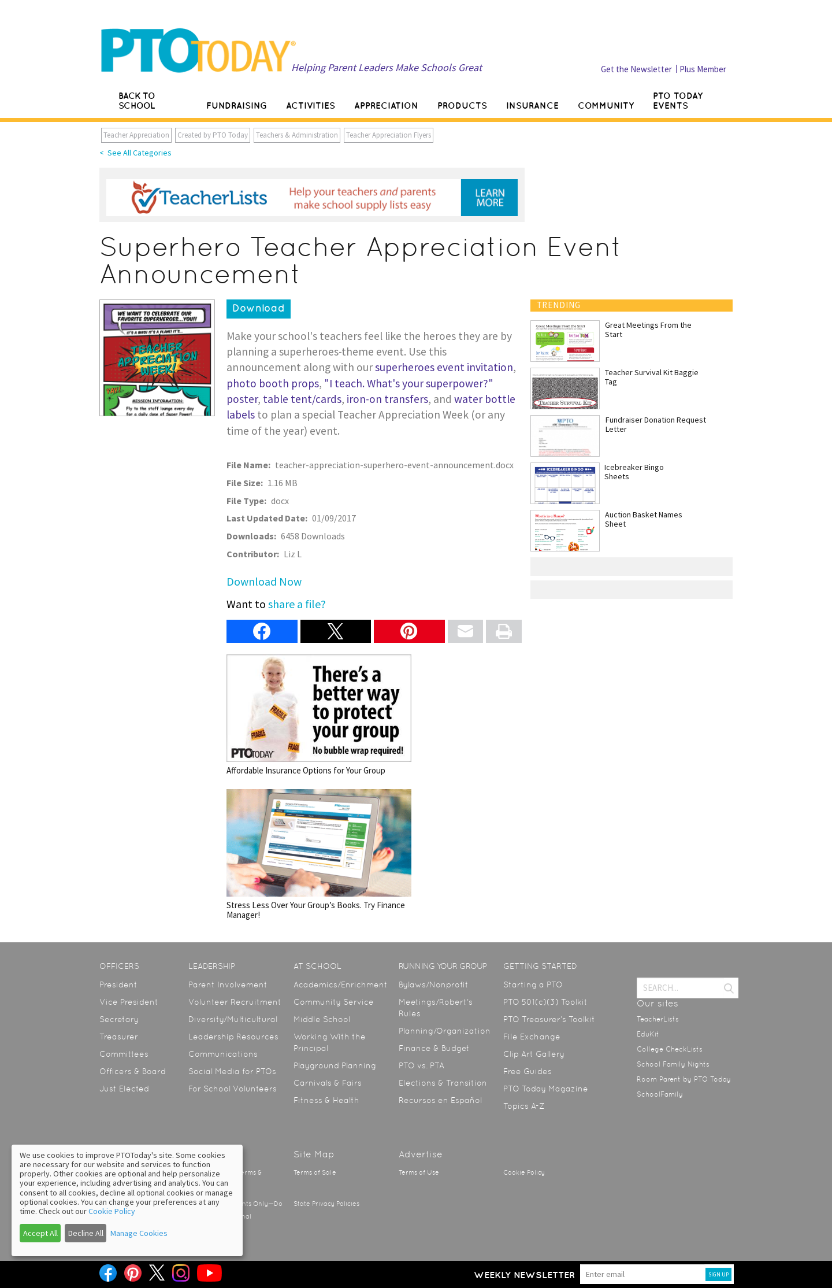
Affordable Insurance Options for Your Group (318, 714)
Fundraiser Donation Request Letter (656, 424)
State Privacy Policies (326, 1204)
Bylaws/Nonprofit (434, 984)
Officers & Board (132, 1071)
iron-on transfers (387, 399)
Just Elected (124, 1088)
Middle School (322, 1019)
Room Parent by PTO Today (684, 1079)
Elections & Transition (443, 1082)
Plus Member (702, 69)
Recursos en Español (440, 1100)
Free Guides (527, 1071)
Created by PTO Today (212, 135)
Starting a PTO (533, 984)
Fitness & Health (326, 1100)
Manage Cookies (139, 1233)
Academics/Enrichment (341, 984)
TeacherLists (658, 1019)
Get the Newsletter (636, 69)
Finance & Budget (434, 1048)
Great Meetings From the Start (648, 329)
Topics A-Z (523, 1106)
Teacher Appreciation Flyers (388, 135)
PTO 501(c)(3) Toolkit (545, 1001)
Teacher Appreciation (136, 135)
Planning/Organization (445, 1030)
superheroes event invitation (444, 367)
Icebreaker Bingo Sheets (634, 472)
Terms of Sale (315, 1172)
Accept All (40, 1233)
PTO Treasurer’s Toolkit (549, 1019)
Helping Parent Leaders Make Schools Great (386, 67)
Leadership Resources (233, 1036)
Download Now (264, 581)
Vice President (128, 1001)
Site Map (314, 1154)
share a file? (297, 604)
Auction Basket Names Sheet (643, 519)
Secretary (119, 1019)
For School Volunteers (232, 1088)
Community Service (334, 1001)
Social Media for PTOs (232, 1071)
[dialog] (127, 1200)
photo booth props (272, 383)
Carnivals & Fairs (328, 1082)
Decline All (85, 1233)
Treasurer (118, 1036)
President (118, 984)
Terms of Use (419, 1172)
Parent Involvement (228, 984)
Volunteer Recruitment (234, 1001)
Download (258, 308)
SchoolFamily (660, 1094)
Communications (223, 1053)
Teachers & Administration (297, 135)
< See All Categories (135, 152)
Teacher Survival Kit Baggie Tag (652, 377)
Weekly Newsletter (524, 1274)
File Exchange (531, 1036)
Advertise (421, 1154)
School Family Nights (673, 1064)
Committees (123, 1053)
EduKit (648, 1034)
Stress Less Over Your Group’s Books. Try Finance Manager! (318, 854)
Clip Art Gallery (533, 1053)
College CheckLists (670, 1049)
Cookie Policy (524, 1172)
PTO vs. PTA (421, 1065)
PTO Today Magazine (545, 1088)
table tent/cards (302, 399)
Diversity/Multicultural (232, 1019)
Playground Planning (335, 1065)
